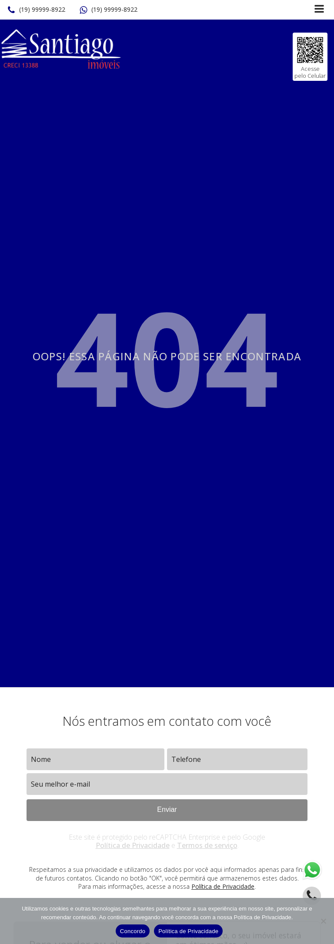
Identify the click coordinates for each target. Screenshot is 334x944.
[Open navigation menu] (319, 10)
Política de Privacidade (133, 845)
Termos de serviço (207, 845)
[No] (323, 921)
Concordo (132, 931)
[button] (36, 10)
